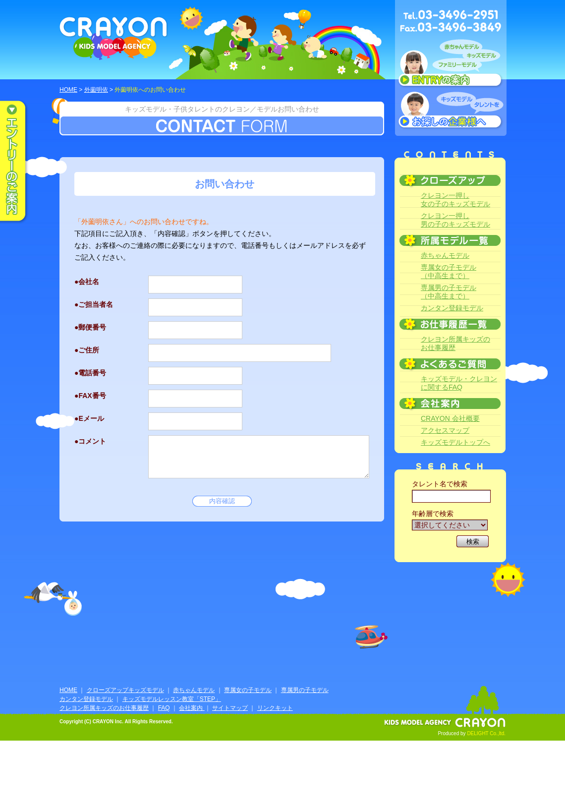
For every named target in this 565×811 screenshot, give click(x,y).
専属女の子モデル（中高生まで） (448, 271)
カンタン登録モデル (452, 308)
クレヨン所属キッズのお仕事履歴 (455, 343)
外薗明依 (96, 89)
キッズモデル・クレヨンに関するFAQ (459, 383)
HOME (68, 89)
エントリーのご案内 (20, 161)
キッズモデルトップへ (455, 442)
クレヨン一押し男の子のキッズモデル (455, 220)
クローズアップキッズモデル (125, 690)
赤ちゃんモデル (445, 255)
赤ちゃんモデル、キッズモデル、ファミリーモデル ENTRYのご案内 (451, 65)
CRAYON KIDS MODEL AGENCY (113, 38)
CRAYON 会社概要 (450, 418)
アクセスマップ (445, 430)
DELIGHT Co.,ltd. (486, 733)
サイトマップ (230, 707)
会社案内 (191, 707)
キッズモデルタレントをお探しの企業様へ (451, 111)
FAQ (164, 707)
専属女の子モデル (248, 690)
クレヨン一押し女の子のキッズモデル (455, 199)
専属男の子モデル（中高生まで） (448, 292)
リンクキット (275, 707)
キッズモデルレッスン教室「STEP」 (171, 698)
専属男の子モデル (305, 690)
